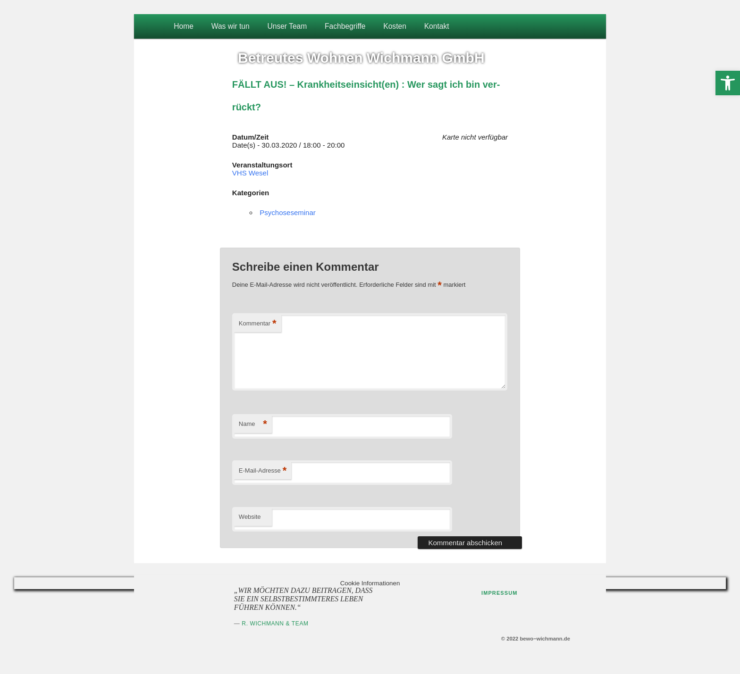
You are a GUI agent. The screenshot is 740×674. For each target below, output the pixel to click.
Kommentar (258, 324)
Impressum (499, 593)
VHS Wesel (250, 173)
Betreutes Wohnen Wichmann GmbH (361, 58)
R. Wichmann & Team (275, 623)
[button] (727, 83)
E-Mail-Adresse (262, 471)
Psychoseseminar (287, 212)
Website (250, 516)
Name (253, 424)
